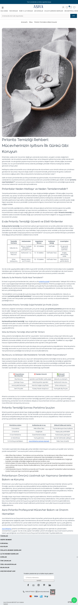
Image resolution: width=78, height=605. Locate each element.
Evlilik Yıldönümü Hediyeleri (53, 11)
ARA (73, 15)
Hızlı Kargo (4, 11)
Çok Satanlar (38, 11)
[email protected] (43, 591)
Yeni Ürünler (13, 11)
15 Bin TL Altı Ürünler (26, 11)
